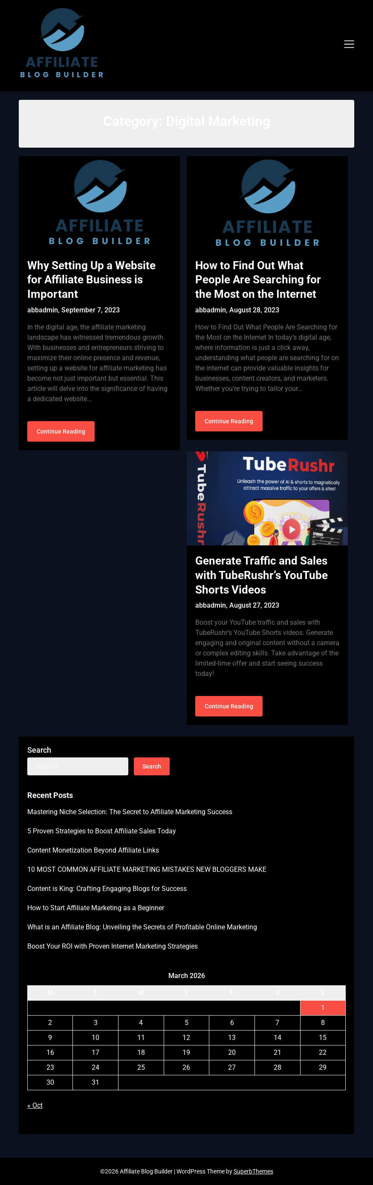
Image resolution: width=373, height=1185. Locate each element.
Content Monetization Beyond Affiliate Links (93, 850)
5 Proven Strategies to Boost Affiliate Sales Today (101, 831)
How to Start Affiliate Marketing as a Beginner (95, 908)
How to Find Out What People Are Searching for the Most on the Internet (258, 280)
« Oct (35, 1105)
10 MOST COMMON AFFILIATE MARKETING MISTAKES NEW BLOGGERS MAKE (146, 869)
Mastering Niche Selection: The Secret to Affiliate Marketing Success (129, 812)
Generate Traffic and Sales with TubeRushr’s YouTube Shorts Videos (261, 575)
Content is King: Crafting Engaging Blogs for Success (107, 889)
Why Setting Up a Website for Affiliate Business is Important (91, 280)
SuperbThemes (253, 1171)
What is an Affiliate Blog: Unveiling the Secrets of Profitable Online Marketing (142, 927)
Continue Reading (61, 431)
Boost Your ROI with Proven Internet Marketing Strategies (112, 946)
